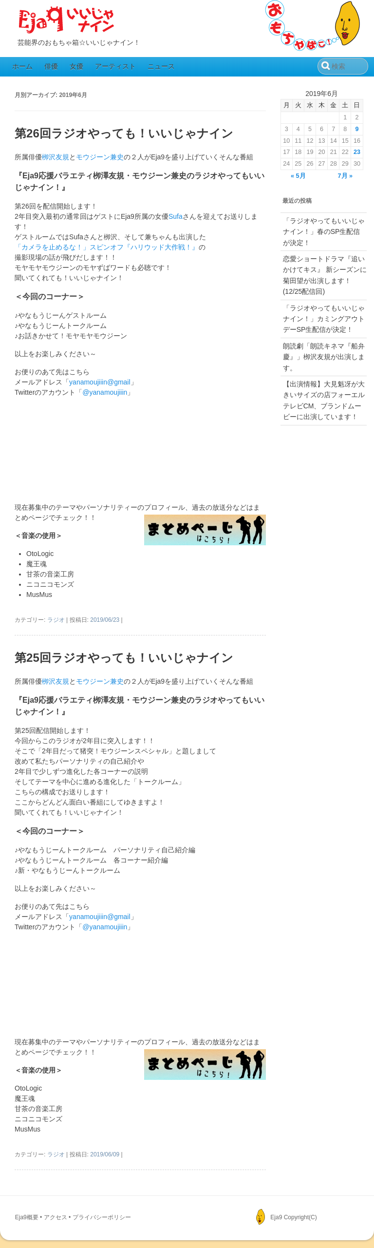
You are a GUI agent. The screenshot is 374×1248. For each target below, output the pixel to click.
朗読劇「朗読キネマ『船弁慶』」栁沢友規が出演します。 (324, 357)
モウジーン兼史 (100, 157)
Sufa (175, 216)
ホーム (22, 66)
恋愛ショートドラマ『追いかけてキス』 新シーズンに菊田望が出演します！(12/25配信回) (325, 275)
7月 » (345, 176)
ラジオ (56, 619)
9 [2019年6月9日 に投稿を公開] (356, 129)
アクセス (55, 1217)
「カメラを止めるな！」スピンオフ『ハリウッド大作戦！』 (107, 247)
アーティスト (115, 66)
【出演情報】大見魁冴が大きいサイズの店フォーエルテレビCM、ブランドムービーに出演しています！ (324, 400)
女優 (76, 66)
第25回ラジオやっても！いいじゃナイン (124, 657)
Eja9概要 (26, 1217)
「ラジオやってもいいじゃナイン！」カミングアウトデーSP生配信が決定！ (324, 319)
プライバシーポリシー (102, 1217)
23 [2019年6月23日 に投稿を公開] (357, 152)
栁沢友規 (55, 157)
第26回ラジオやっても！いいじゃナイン (124, 133)
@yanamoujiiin (104, 392)
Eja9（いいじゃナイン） (67, 20)
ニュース (161, 66)
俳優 (51, 66)
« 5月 (298, 176)
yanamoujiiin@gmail (100, 382)
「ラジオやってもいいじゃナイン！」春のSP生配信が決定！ (324, 232)
